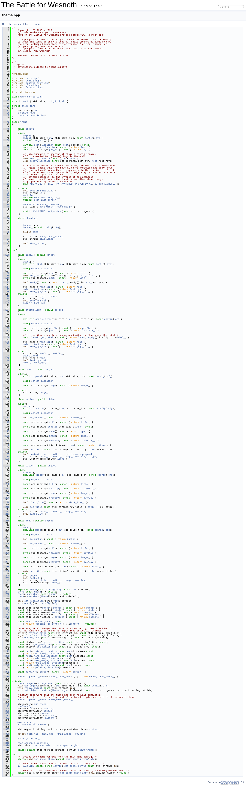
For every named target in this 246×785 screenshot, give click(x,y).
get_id (53, 149)
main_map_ (41, 653)
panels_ (91, 607)
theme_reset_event (61, 676)
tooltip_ (55, 456)
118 (6, 296)
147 (6, 362)
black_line (37, 502)
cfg (98, 138)
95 (6, 243)
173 (6, 422)
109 (6, 275)
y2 (63, 101)
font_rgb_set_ (80, 291)
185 (6, 449)
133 (6, 330)
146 (6, 360)
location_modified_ (42, 190)
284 (6, 676)
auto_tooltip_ (52, 454)
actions (59, 617)
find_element (46, 683)
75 (6, 197)
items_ (103, 445)
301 (6, 715)
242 (6, 580)
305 (6, 724)
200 (6, 484)
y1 (54, 101)
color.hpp (32, 78)
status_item (33, 309)
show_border (37, 243)
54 (6, 149)
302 (6, 717)
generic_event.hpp (37, 83)
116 (6, 291)
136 (6, 337)
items (70, 445)
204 (6, 493)
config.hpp (33, 80)
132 (6, 328)
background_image (51, 236)
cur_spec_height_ (68, 745)
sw (50, 138)
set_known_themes (45, 759)
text (52, 273)
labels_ (91, 610)
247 (6, 591)
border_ (77, 672)
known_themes (86, 750)
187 (6, 454)
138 (6, 342)
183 (6, 445)
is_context (37, 417)
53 (6, 147)
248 (6, 594)
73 (6, 193)
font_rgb (39, 289)
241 (6, 578)
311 (6, 738)
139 (6, 344)
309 (6, 733)
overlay (54, 440)
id (35, 110)
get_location (48, 147)
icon (52, 277)
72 (6, 190)
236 (6, 566)
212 (6, 511)
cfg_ (30, 706)
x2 (58, 101)
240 (6, 575)
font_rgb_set (38, 291)
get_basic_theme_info (74, 772)
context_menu (42, 621)
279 (6, 665)
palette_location (45, 665)
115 (6, 289)
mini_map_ (41, 658)
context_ (75, 417)
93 (6, 238)
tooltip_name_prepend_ (78, 454)
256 (6, 612)
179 (6, 436)
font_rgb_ (76, 289)
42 (6, 122)
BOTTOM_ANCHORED (105, 183)
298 (6, 708)
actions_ (94, 617)
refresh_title (37, 633)
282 (6, 672)
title (52, 422)
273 (6, 651)
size (35, 232)
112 (6, 282)
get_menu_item (43, 644)
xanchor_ (42, 204)
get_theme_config (75, 766)
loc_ (83, 147)
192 (6, 465)
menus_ (88, 612)
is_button (36, 539)
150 (6, 369)
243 (6, 582)
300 (6, 713)
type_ (82, 431)
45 (6, 128)
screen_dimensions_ (36, 743)
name (32, 112)
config (89, 138)
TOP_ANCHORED (64, 183)
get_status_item (54, 642)
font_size (46, 287)
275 (6, 656)
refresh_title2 (38, 635)
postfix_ (89, 330)
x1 (50, 101)
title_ (85, 422)
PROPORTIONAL (83, 183)
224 (6, 539)
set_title (36, 449)
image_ (85, 385)
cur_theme (40, 704)
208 (6, 502)
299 (6, 711)
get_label (47, 337)
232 (6, 557)
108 (6, 273)
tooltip (53, 426)
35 (6, 106)
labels (57, 610)
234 (6, 562)
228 (6, 548)
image (52, 385)
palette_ (40, 667)
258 (6, 617)
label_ (82, 337)
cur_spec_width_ (44, 745)
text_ (82, 273)
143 (6, 353)
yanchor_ (55, 204)
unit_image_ (42, 662)
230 (6, 552)
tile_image (46, 238)
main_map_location (46, 651)
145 (6, 358)
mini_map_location (46, 656)
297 (6, 706)
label (29, 254)
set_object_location (37, 690)
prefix (53, 328)
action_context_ (37, 724)
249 (6, 596)
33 (6, 101)
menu (28, 520)
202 (6, 488)
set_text (35, 275)
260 (6, 621)
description (37, 115)
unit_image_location (47, 660)
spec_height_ (65, 206)
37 (6, 110)
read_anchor (54, 211)
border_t (32, 218)
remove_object (33, 688)
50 (6, 140)
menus (55, 612)
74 (6, 195)
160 (6, 392)
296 (6, 704)
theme (23, 122)
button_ (72, 539)
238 (6, 571)
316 (6, 750)
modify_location (40, 158)
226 (6, 543)
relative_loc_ (50, 197)
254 (6, 607)
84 (6, 218)
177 (6, 431)
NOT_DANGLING (25, 766)
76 (6, 199)
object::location (42, 268)
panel (29, 369)
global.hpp (33, 85)
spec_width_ (47, 206)
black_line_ (76, 502)
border (44, 672)
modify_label (32, 637)
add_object (31, 685)
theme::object (26, 683)
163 (6, 399)
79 (6, 206)
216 (6, 520)
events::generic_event (31, 676)
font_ (80, 287)
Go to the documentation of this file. (21, 24)
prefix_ (87, 328)
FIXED (49, 183)
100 (6, 254)
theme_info (28, 106)
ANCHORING (36, 183)
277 (6, 660)
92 (6, 236)
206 (6, 497)
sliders (59, 614)
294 (6, 699)
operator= (33, 594)
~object (39, 140)
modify (28, 603)
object (30, 128)
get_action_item (47, 646)
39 (6, 115)
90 (6, 232)
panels (57, 607)
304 (6, 722)
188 (6, 456)
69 (6, 183)
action (30, 399)
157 (6, 385)
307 (6, 729)
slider (30, 465)
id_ (84, 149)
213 (6, 513)
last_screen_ (49, 199)
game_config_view (31, 96)
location (47, 144)
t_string (22, 112)
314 (6, 745)
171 (6, 417)
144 (6, 355)
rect (37, 144)
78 (6, 204)
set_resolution (34, 601)
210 (6, 507)
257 (6, 614)
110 (6, 277)
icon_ (82, 277)
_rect (25, 101)
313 (6, 743)
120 (6, 300)
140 (6, 346)
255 (6, 610)
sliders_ (94, 614)
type (52, 431)
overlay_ (89, 440)
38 (6, 112)
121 (6, 303)
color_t (28, 289)
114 (6, 287)
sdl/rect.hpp (34, 87)
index (78, 426)
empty (33, 282)
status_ (94, 729)
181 (6, 440)
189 (6, 458)
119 (6, 298)
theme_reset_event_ (101, 676)
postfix (54, 330)
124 (6, 309)
